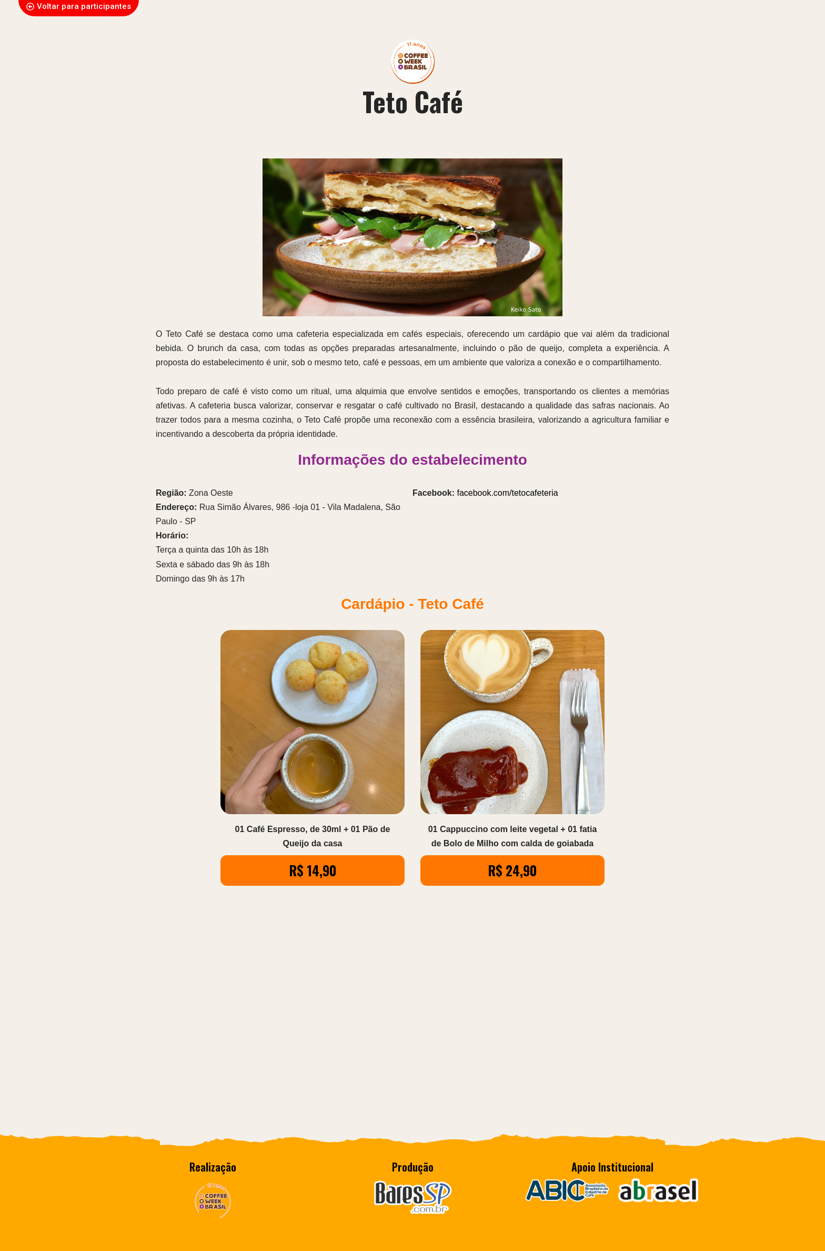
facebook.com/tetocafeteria (507, 492)
